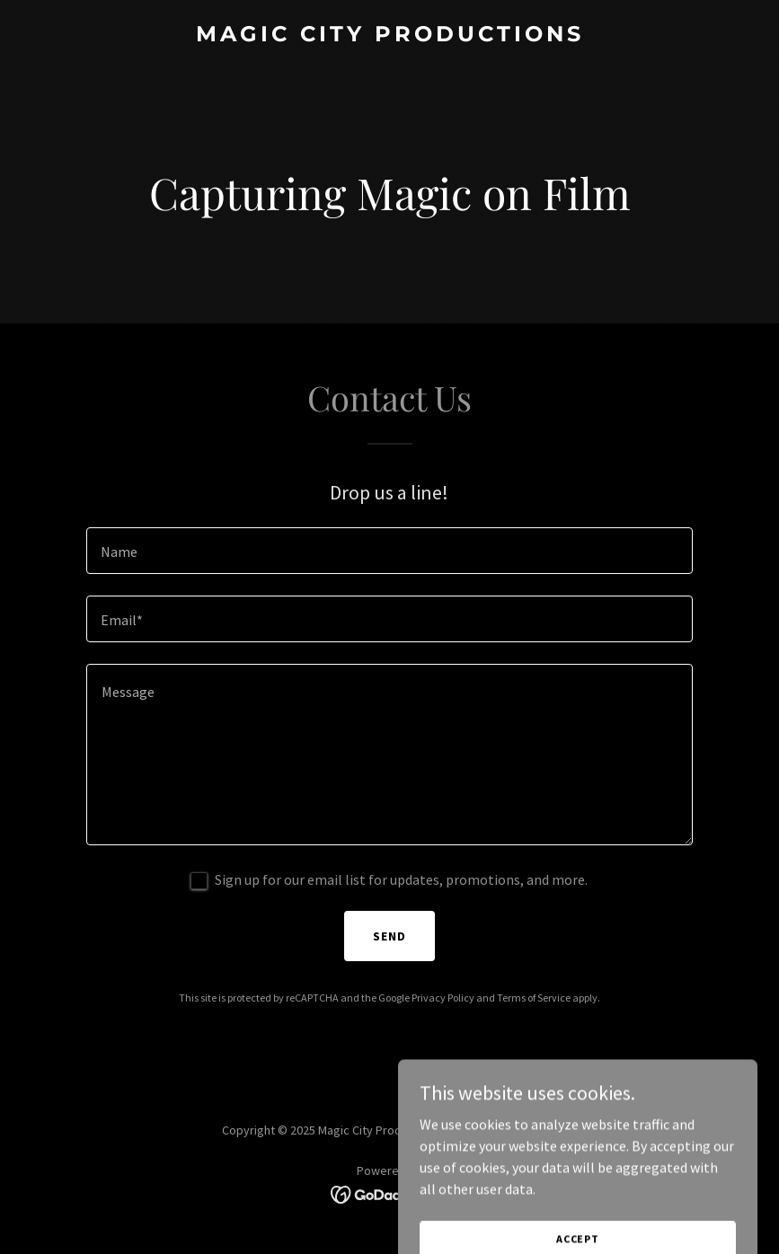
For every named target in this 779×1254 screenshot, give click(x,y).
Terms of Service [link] (534, 997)
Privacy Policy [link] (443, 997)
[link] (390, 36)
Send (389, 936)
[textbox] (389, 550)
